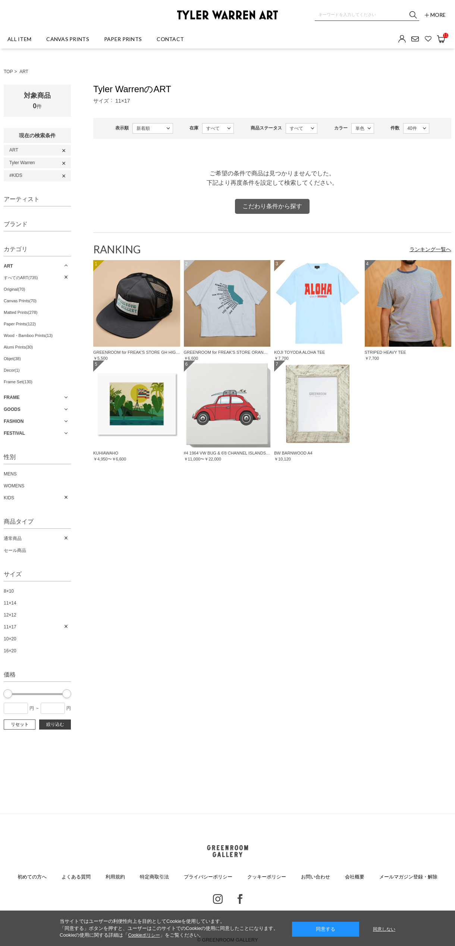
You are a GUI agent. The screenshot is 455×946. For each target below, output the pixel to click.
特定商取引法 (154, 877)
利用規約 (115, 877)
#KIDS (15, 175)
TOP (8, 71)
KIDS (9, 497)
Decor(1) (12, 370)
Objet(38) (12, 358)
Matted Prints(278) (20, 312)
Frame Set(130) (18, 382)
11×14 (10, 603)
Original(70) (14, 289)
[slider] (7, 693)
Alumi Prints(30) (18, 347)
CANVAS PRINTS (67, 39)
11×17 (10, 627)
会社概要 (354, 877)
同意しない (384, 929)
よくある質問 (76, 877)
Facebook (240, 899)
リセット (20, 724)
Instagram (218, 899)
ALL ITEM (19, 39)
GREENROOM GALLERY (227, 851)
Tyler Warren (22, 162)
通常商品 (13, 538)
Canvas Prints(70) (20, 301)
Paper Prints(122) (20, 324)
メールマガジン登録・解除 (408, 877)
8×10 (9, 591)
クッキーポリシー (266, 877)
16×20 (10, 650)
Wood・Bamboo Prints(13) (28, 335)
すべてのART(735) (21, 277)
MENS (10, 474)
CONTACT (170, 39)
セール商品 (15, 550)
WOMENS (14, 485)
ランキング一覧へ (430, 249)
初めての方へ (32, 877)
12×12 (10, 615)
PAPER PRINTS (123, 39)
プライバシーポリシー (208, 877)
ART (23, 71)
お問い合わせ (315, 877)
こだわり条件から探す (272, 206)
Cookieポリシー (144, 935)
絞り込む (55, 724)
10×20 (10, 638)
